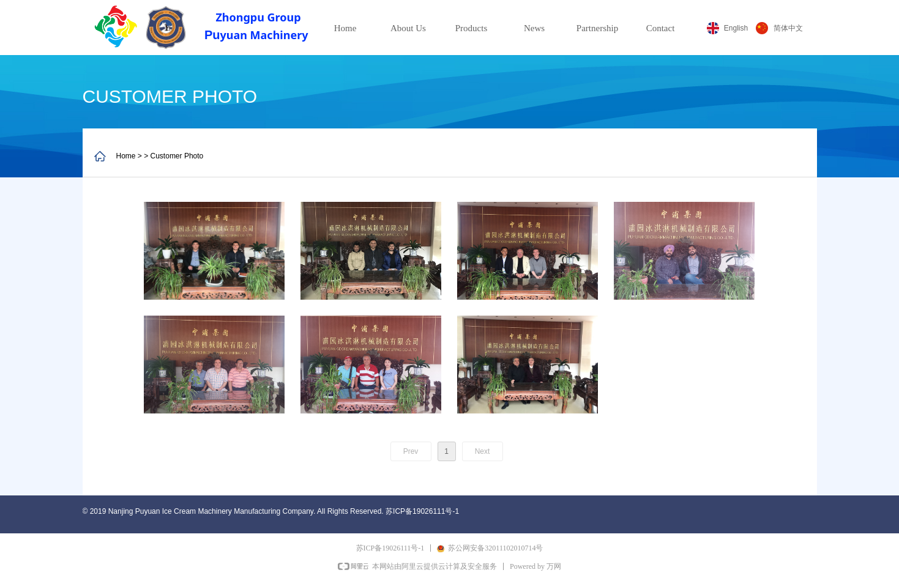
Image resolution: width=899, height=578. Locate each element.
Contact (660, 28)
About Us (408, 28)
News (534, 28)
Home (345, 28)
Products (471, 28)
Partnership (597, 28)
